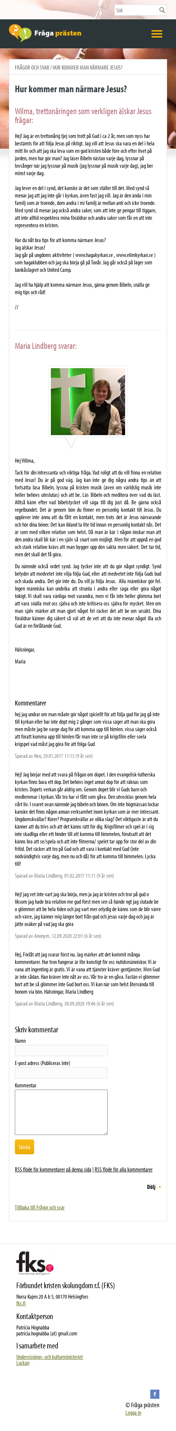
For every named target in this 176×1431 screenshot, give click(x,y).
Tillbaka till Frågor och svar (40, 1207)
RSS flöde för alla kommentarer (124, 1169)
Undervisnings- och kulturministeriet (49, 1356)
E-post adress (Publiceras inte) (42, 1063)
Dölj (151, 1186)
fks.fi (21, 1303)
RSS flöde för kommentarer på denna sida (53, 1169)
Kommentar (25, 1085)
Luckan (22, 1362)
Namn (20, 1040)
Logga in (133, 1412)
